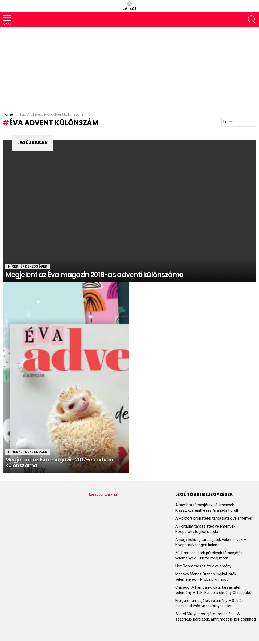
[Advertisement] (129, 67)
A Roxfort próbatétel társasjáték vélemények (214, 518)
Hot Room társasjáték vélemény (203, 566)
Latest (130, 6)
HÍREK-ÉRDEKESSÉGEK (27, 266)
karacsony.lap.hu (103, 494)
